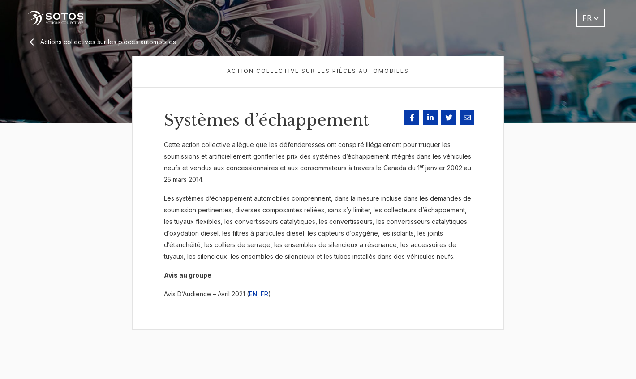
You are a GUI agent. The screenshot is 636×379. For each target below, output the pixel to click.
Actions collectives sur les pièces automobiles (102, 42)
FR (264, 294)
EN (253, 294)
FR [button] (590, 17)
